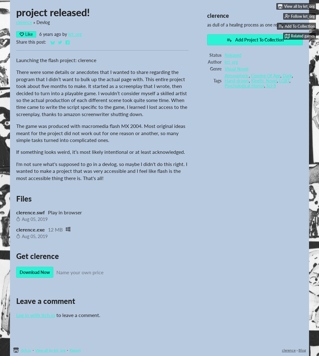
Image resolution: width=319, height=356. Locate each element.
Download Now (35, 272)
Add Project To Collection (255, 40)
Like (26, 34)
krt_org (75, 34)
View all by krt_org (50, 350)
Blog (302, 350)
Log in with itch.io (35, 315)
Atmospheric (237, 75)
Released (233, 55)
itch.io (26, 350)
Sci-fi (271, 85)
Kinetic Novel (264, 80)
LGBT (284, 80)
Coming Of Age (265, 75)
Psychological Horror (244, 85)
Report (75, 350)
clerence (24, 22)
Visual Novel (236, 68)
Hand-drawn (237, 80)
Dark (287, 75)
